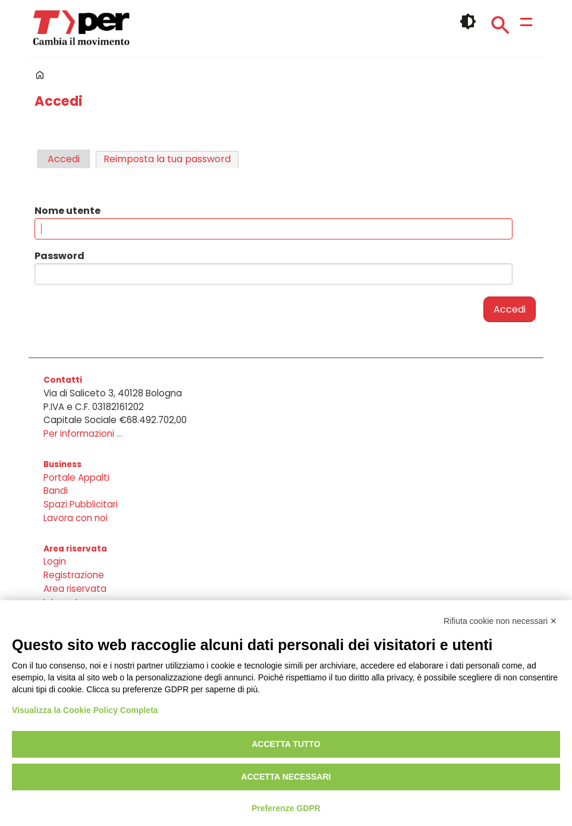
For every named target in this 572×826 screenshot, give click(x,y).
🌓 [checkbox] (468, 21)
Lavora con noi (75, 518)
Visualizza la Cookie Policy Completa (85, 710)
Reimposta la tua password (167, 159)
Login (54, 561)
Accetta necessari (286, 776)
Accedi (64, 159)
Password (59, 256)
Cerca (500, 24)
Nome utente (67, 210)
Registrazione (73, 575)
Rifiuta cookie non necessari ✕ (500, 621)
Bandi (55, 490)
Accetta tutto (286, 744)
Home (39, 75)
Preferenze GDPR (286, 808)
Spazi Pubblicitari (80, 504)
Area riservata (74, 588)
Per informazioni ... (82, 433)
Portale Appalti (76, 477)
